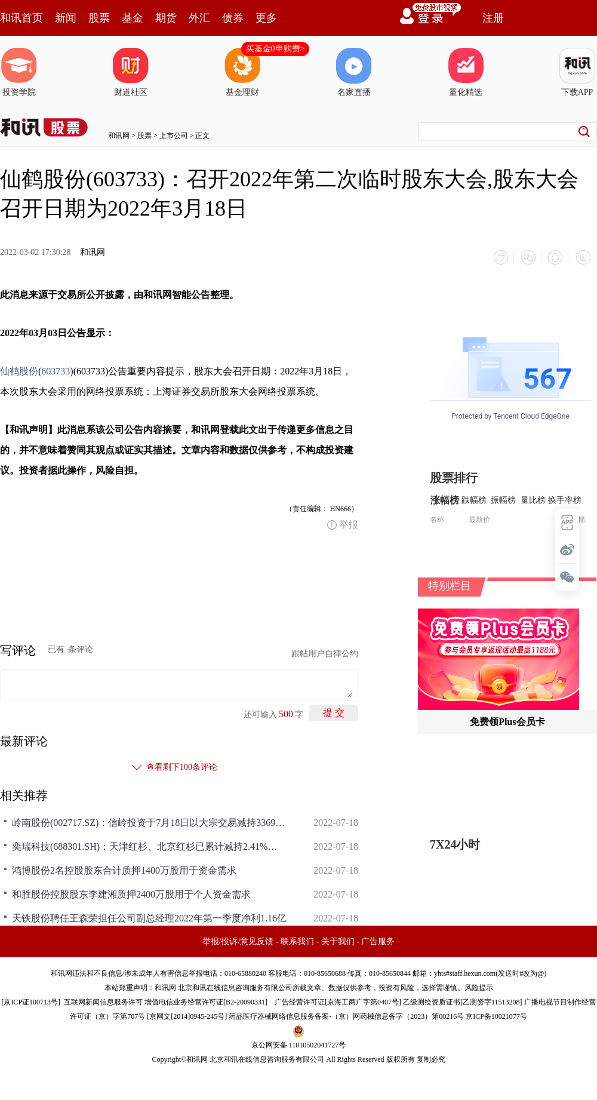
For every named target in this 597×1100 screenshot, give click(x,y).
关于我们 (338, 939)
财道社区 (131, 72)
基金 (132, 18)
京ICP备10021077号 (496, 1014)
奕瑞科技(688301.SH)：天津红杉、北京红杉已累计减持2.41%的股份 (149, 845)
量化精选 (466, 72)
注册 (493, 18)
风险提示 (478, 986)
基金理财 (242, 72)
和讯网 (119, 135)
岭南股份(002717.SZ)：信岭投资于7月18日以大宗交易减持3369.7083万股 (149, 821)
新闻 (65, 18)
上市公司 (173, 135)
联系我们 (297, 939)
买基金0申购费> (275, 48)
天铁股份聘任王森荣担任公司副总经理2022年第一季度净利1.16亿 (149, 916)
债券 (233, 18)
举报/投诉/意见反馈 (238, 939)
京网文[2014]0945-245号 (186, 1014)
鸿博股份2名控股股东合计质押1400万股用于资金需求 (124, 869)
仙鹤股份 (19, 369)
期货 (166, 18)
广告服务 (378, 939)
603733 (55, 369)
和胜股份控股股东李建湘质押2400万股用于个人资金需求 (131, 892)
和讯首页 (21, 18)
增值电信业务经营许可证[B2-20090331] (205, 1000)
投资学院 (19, 72)
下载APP (577, 72)
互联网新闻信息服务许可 (103, 1000)
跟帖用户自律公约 (324, 651)
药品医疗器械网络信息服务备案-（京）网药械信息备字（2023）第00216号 (346, 1014)
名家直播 (354, 72)
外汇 (199, 18)
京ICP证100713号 (31, 1000)
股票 (99, 18)
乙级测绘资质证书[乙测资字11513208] (462, 1000)
